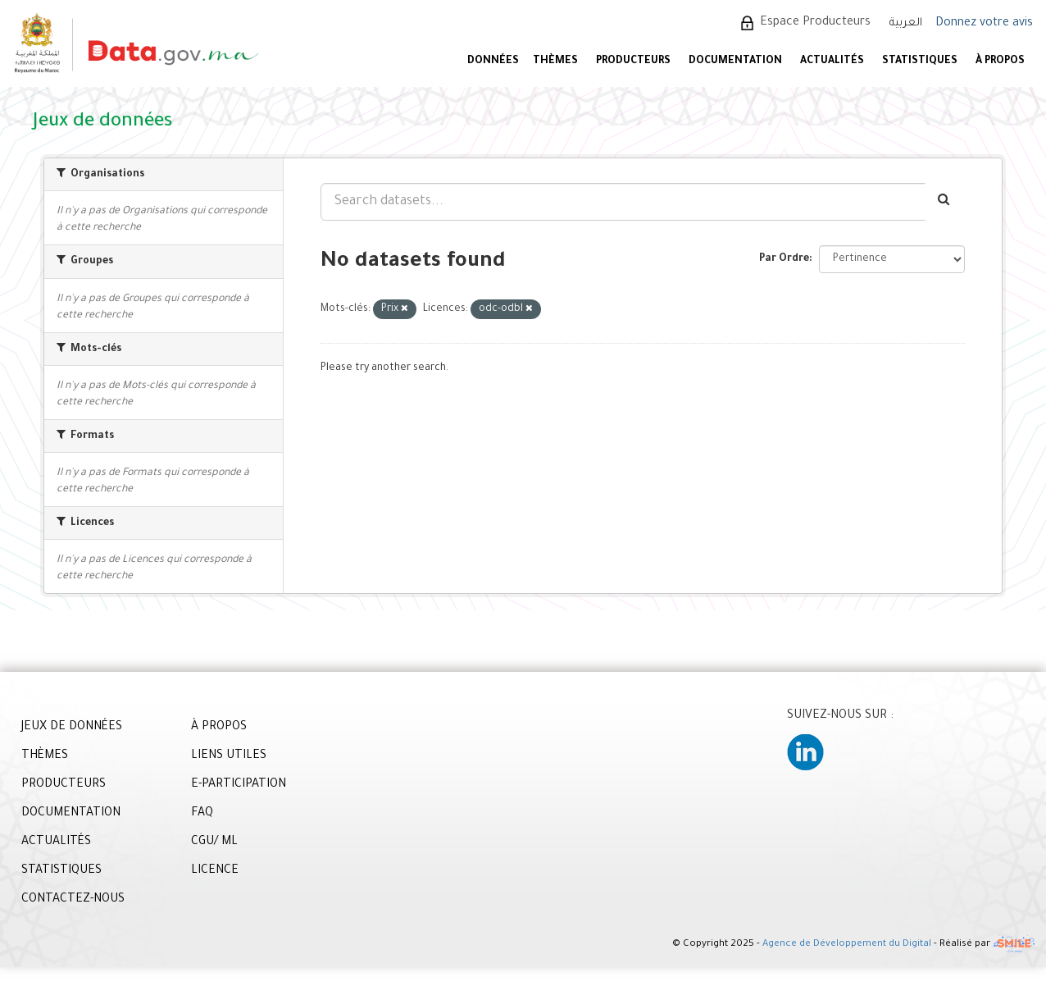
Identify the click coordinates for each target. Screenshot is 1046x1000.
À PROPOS (1000, 61)
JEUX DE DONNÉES (71, 727)
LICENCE (215, 871)
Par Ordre (784, 259)
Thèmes (555, 61)
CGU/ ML (214, 842)
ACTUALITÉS (832, 61)
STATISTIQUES (919, 61)
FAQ (202, 813)
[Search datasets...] (623, 202)
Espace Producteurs (815, 23)
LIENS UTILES (228, 756)
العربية (905, 23)
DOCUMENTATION (735, 61)
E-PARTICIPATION (238, 785)
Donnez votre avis (984, 23)
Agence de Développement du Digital (846, 945)
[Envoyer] (945, 202)
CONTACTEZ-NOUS (73, 899)
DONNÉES (493, 61)
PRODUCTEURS (633, 61)
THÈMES (44, 756)
